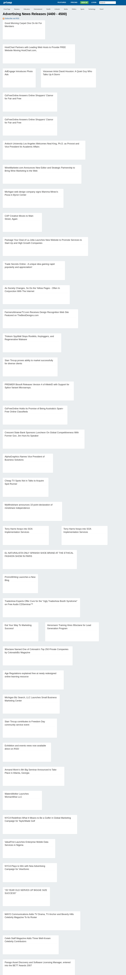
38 (75, 945)
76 (35, 952)
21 (108, 941)
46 (115, 945)
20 (103, 941)
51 (25, 948)
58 (60, 948)
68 (110, 948)
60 (70, 948)
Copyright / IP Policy (72, 972)
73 (20, 952)
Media (66, 9)
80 (55, 952)
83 (70, 952)
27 (20, 945)
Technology (91, 9)
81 (60, 952)
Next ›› (86, 952)
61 (75, 948)
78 (45, 952)
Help (89, 962)
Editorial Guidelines (89, 972)
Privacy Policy (43, 972)
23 (118, 941)
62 (80, 948)
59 (65, 948)
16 (83, 941)
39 (80, 945)
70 (5, 952)
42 (95, 945)
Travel (101, 9)
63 (85, 948)
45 (110, 945)
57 (55, 948)
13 (68, 941)
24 (5, 945)
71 (10, 952)
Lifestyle (57, 9)
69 (115, 948)
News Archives (80, 962)
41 (90, 945)
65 (95, 948)
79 (50, 952)
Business (17, 9)
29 (30, 945)
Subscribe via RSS (11, 18)
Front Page (7, 9)
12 (63, 941)
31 (40, 945)
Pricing (74, 2)
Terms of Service (56, 972)
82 (65, 952)
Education (27, 9)
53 (35, 948)
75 (30, 952)
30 (35, 945)
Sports (82, 9)
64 (90, 948)
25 (10, 945)
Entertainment (38, 9)
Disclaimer (32, 972)
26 (15, 945)
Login (93, 2)
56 (50, 948)
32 (45, 945)
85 (80, 952)
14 (73, 941)
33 (50, 945)
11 (58, 941)
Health (48, 9)
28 (25, 945)
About (36, 962)
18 (93, 941)
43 (100, 945)
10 (53, 941)
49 (15, 948)
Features (62, 2)
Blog (71, 962)
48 (10, 948)
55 (45, 948)
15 (78, 941)
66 (100, 948)
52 (30, 948)
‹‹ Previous (8, 941)
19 (98, 941)
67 (105, 948)
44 (105, 945)
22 (113, 941)
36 (65, 945)
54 (40, 948)
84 (75, 952)
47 (5, 948)
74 (25, 952)
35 (60, 945)
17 (88, 941)
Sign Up (84, 2)
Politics (74, 9)
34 (55, 945)
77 (40, 952)
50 (20, 948)
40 (85, 945)
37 (70, 945)
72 (15, 952)
